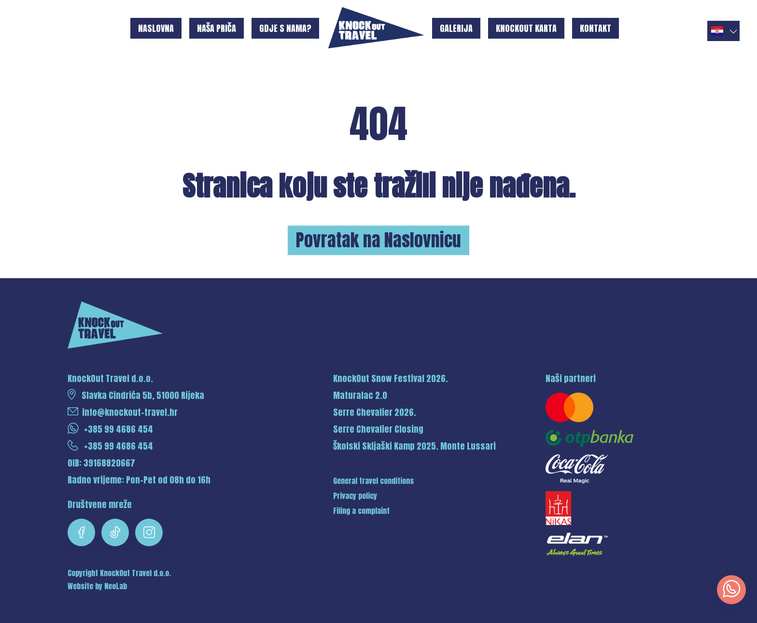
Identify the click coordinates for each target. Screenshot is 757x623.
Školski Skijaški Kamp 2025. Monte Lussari (414, 446)
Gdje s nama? (285, 28)
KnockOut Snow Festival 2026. (390, 378)
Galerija (456, 28)
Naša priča (216, 28)
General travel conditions (373, 481)
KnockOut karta (526, 28)
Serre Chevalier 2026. (374, 412)
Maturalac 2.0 (360, 395)
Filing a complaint (361, 511)
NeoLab (115, 586)
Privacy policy (355, 496)
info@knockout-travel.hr (123, 412)
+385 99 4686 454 (110, 429)
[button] (723, 31)
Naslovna (156, 28)
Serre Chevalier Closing (378, 429)
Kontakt (595, 28)
